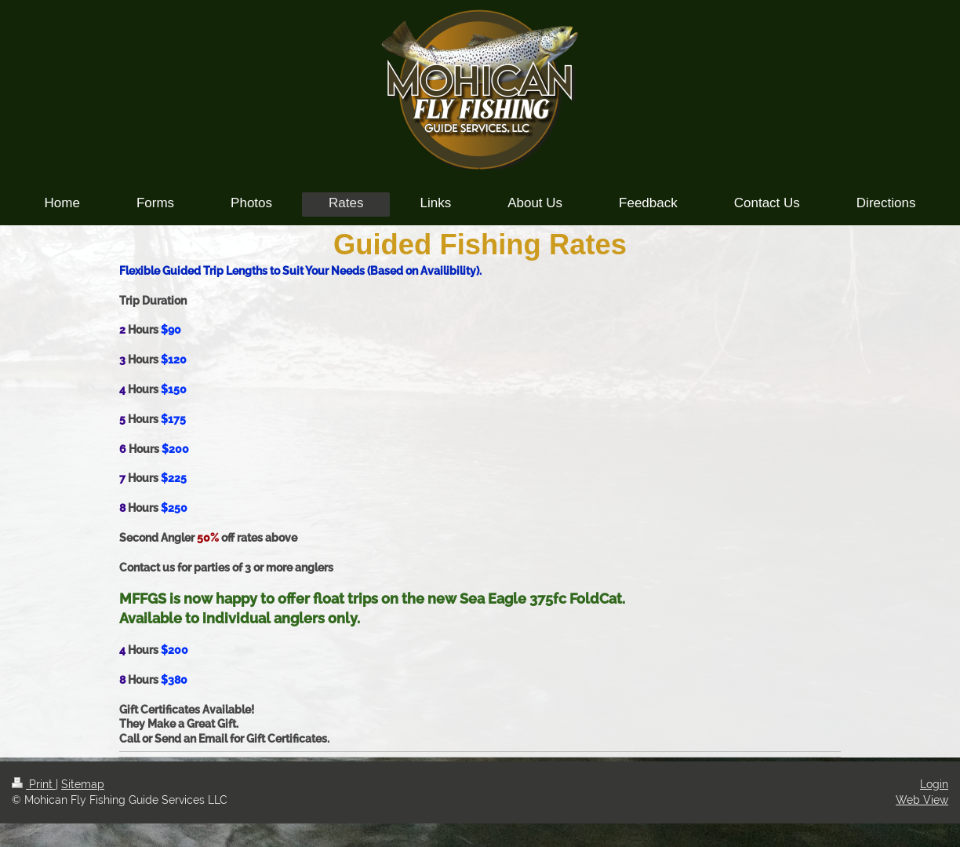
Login (934, 784)
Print (34, 784)
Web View (922, 800)
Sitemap (82, 784)
